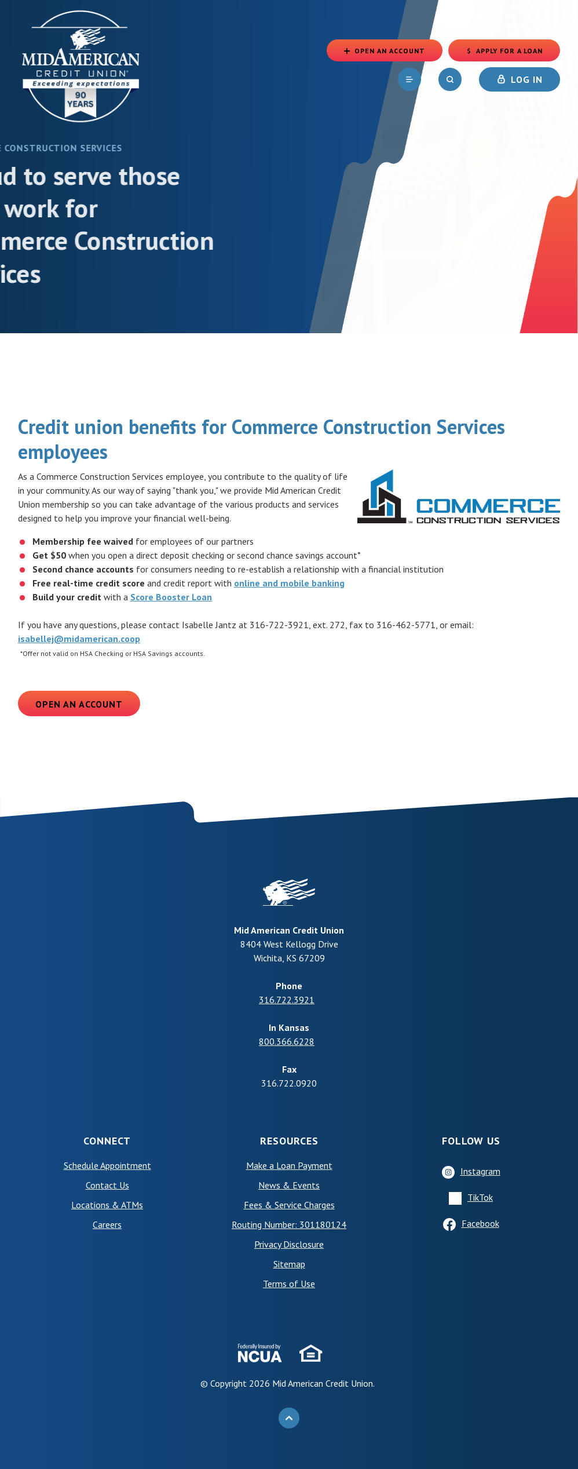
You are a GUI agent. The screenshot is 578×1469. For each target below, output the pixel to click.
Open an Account (79, 704)
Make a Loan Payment (289, 1165)
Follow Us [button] (471, 1140)
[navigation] (409, 81)
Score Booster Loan (171, 597)
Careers (107, 1224)
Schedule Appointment (107, 1165)
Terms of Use (289, 1283)
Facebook (480, 1223)
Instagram (480, 1171)
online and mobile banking (289, 583)
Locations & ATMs (107, 1205)
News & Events (289, 1185)
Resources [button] (289, 1140)
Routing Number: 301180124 (289, 1224)
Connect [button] (107, 1140)
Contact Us (107, 1185)
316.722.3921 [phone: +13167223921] (286, 999)
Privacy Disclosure (289, 1244)
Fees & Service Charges (289, 1205)
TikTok (480, 1197)
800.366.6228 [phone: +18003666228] (286, 1041)
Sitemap (289, 1264)
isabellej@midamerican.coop (79, 638)
